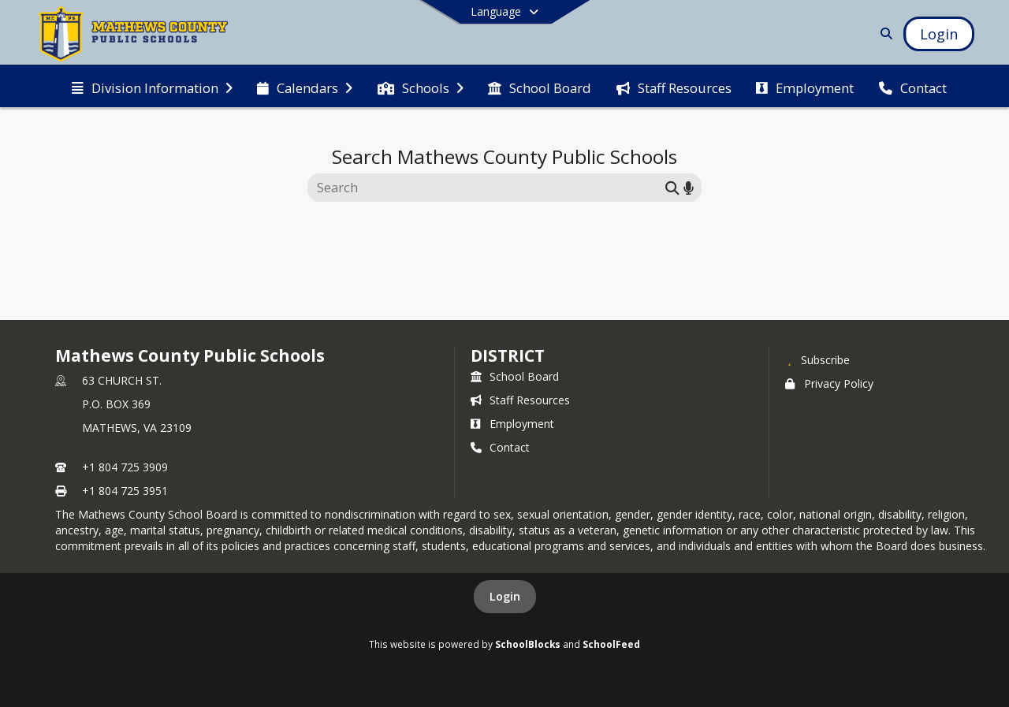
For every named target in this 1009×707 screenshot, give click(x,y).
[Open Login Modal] (938, 34)
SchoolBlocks (527, 644)
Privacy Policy (829, 383)
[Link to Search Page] (883, 33)
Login (505, 596)
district (508, 355)
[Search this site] (488, 187)
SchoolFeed (611, 644)
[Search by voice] (688, 187)
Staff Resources (520, 400)
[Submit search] (672, 187)
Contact (500, 447)
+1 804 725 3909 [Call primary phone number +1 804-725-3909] (125, 467)
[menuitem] (152, 86)
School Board (515, 376)
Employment (512, 423)
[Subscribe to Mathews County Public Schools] (817, 359)
